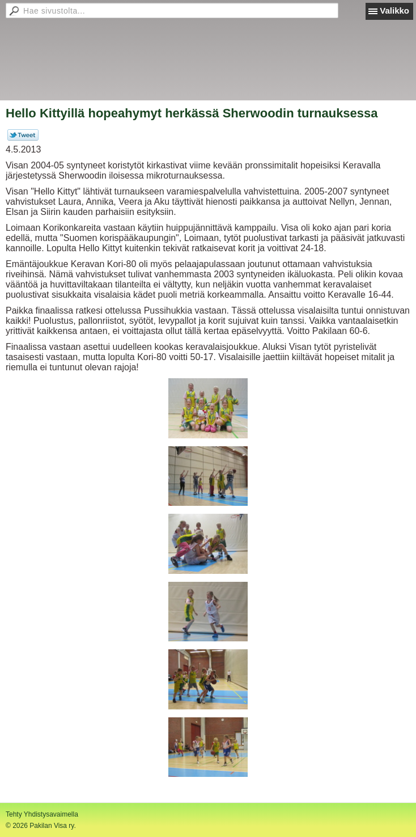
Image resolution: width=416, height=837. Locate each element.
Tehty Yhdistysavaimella (42, 814)
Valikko (394, 10)
